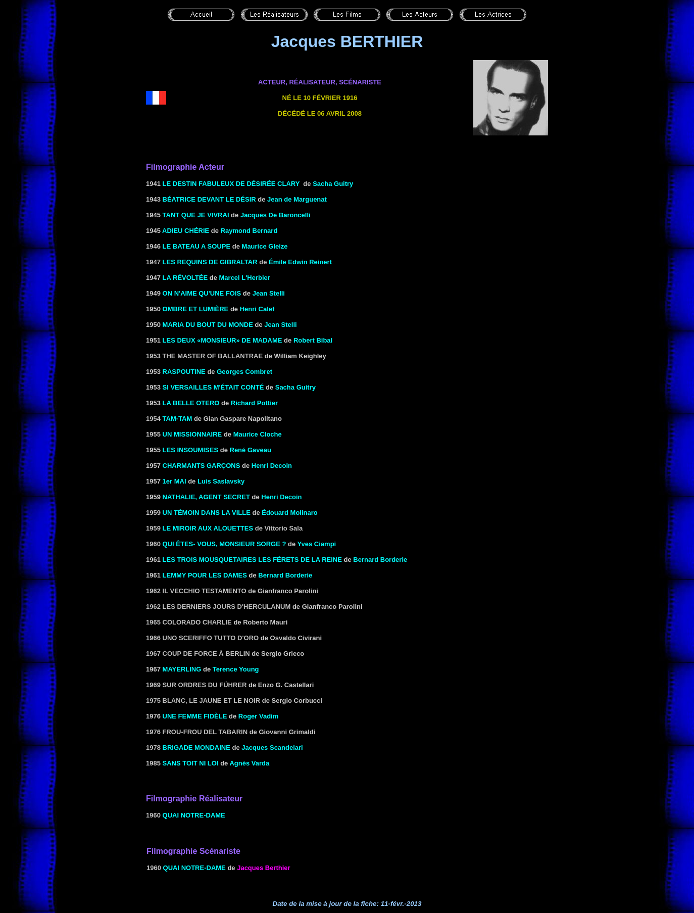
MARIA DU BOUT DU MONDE (208, 324)
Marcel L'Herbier (244, 277)
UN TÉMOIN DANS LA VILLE (207, 512)
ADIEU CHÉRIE (185, 230)
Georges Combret (244, 371)
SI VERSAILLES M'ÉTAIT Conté (213, 387)
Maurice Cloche (257, 434)
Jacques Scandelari (272, 747)
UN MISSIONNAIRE (192, 434)
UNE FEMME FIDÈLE (195, 716)
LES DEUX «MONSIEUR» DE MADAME (222, 340)
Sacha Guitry (333, 183)
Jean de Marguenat (297, 199)
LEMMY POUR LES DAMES (205, 575)
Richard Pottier (254, 403)
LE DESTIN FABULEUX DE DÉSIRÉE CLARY (231, 183)
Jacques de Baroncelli (275, 215)
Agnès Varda (249, 763)
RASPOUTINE (184, 371)
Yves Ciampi (317, 544)
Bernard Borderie (380, 559)
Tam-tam (177, 418)
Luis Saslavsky (220, 481)
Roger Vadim (258, 716)
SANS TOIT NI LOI (191, 763)
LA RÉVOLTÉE (185, 277)
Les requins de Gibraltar (210, 262)
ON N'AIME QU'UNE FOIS (202, 293)
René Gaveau (250, 450)
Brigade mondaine (196, 747)
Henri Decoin (272, 465)
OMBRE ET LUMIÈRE (196, 309)
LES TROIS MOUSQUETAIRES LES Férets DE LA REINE (252, 559)
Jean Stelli (269, 293)
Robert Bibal (312, 340)
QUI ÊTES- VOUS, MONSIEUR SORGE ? (224, 544)
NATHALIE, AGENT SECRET (206, 497)
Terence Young (236, 669)
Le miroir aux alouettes (208, 528)
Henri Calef (257, 309)
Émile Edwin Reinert (300, 262)
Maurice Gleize (265, 246)
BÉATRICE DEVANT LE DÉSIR (209, 199)
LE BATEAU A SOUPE (197, 246)
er (176, 481)
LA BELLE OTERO (191, 403)
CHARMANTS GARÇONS (201, 465)
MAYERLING (182, 669)
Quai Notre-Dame (194, 815)
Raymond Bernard (249, 230)
